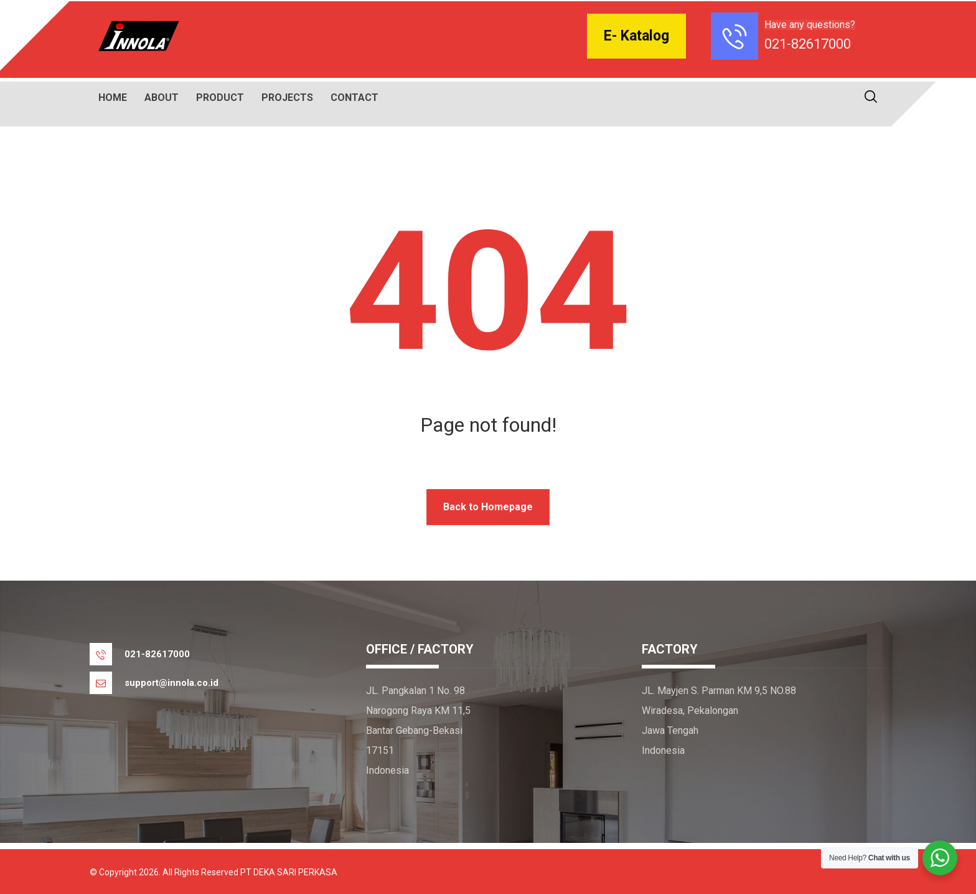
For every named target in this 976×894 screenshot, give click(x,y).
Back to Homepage (488, 507)
